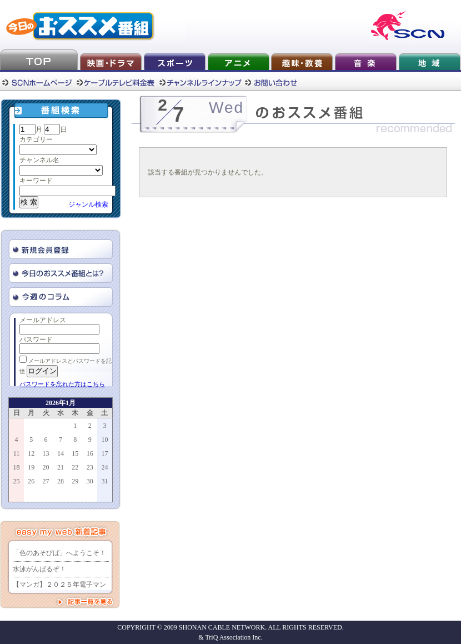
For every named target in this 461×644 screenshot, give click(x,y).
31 (104, 481)
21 (60, 467)
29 (75, 481)
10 (104, 439)
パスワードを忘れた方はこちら (62, 384)
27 (46, 481)
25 (16, 481)
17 (104, 453)
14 (60, 453)
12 (31, 453)
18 (16, 467)
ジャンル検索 (88, 204)
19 (31, 467)
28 (60, 481)
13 (46, 453)
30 (90, 481)
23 (90, 467)
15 (75, 453)
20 (46, 467)
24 (104, 467)
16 (90, 453)
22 (75, 467)
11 (16, 453)
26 (31, 481)
